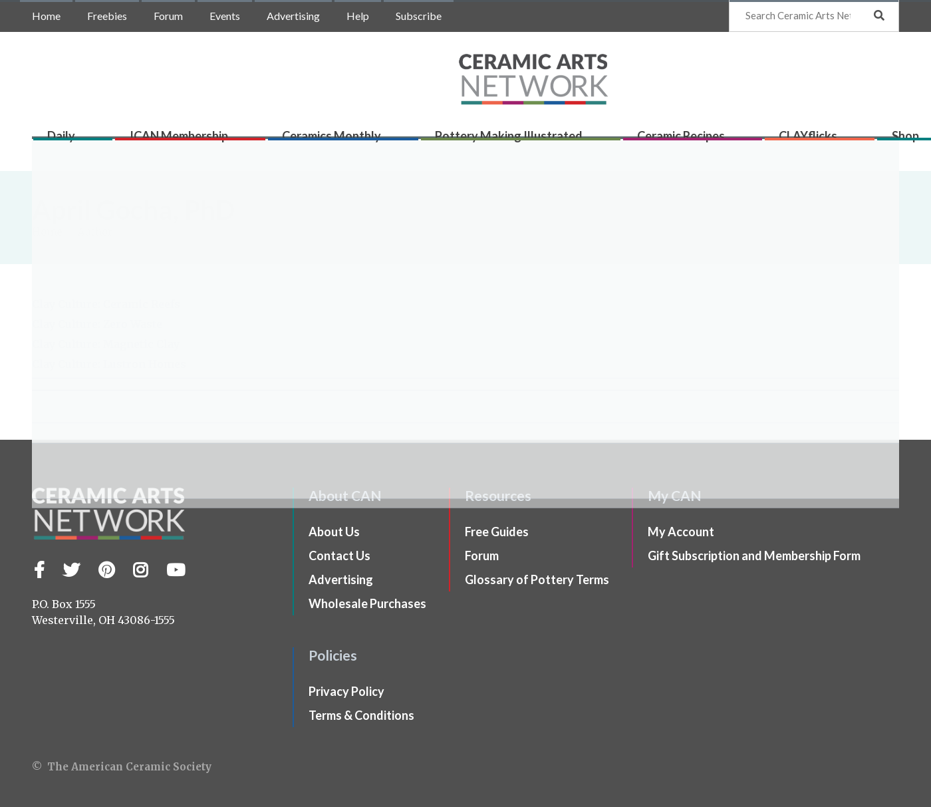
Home (46, 15)
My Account (681, 531)
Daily (68, 141)
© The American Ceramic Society (121, 766)
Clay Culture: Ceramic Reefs (106, 304)
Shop (862, 141)
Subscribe (419, 15)
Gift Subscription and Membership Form (754, 555)
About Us (334, 531)
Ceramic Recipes (655, 141)
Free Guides (497, 531)
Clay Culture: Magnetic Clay (106, 344)
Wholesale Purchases (367, 603)
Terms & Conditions (361, 715)
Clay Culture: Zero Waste (97, 324)
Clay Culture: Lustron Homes (109, 364)
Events (224, 15)
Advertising (293, 15)
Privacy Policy (346, 691)
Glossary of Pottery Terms (537, 579)
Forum (168, 15)
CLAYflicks (774, 141)
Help (357, 15)
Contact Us (339, 555)
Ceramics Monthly (322, 141)
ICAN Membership (177, 141)
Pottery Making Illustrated (491, 141)
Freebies (107, 15)
